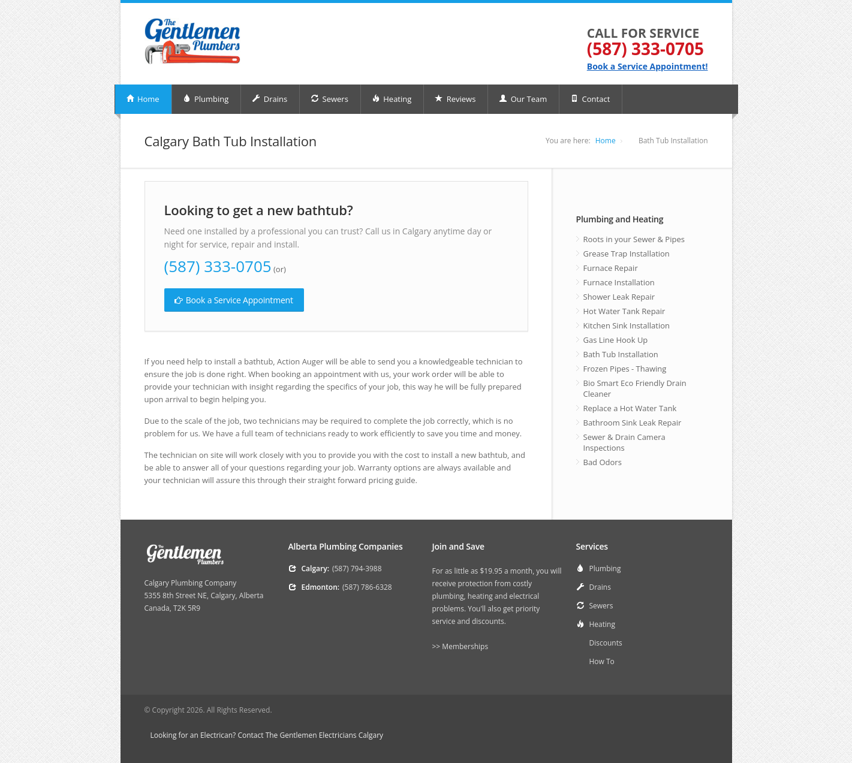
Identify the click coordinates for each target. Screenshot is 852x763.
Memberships (465, 646)
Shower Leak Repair (619, 296)
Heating (391, 99)
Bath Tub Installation (620, 354)
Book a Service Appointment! (647, 66)
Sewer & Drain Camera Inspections (624, 442)
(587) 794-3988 (357, 568)
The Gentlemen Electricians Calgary (324, 735)
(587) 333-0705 (645, 48)
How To (602, 661)
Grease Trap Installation (626, 253)
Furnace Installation (619, 282)
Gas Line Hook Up (615, 339)
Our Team (523, 99)
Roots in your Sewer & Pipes (634, 239)
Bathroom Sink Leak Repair (632, 422)
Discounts (605, 643)
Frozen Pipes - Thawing (625, 368)
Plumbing (206, 99)
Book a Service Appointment (233, 300)
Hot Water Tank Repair (624, 311)
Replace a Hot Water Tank (630, 408)
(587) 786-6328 (367, 587)
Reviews (455, 99)
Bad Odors (602, 462)
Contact (590, 99)
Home (142, 99)
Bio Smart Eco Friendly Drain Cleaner (635, 388)
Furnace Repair (610, 268)
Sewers (329, 99)
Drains (269, 99)
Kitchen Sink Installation (626, 325)
